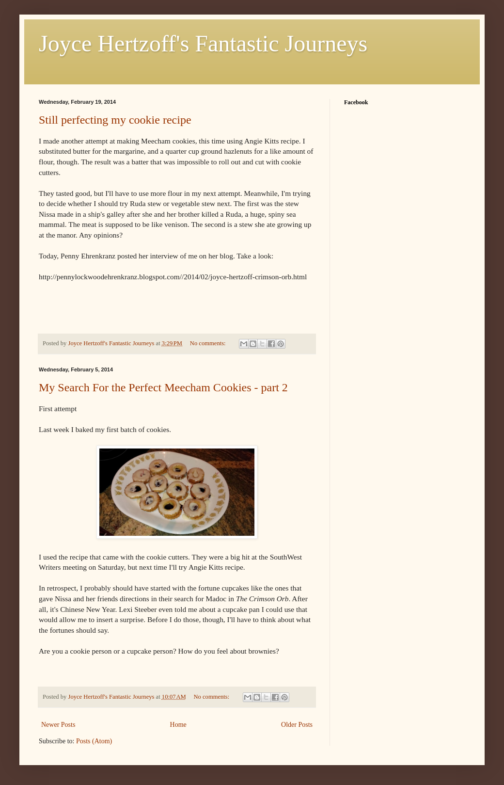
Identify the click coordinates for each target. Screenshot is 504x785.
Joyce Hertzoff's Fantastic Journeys (203, 43)
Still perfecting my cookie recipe (115, 119)
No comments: (208, 343)
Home (178, 724)
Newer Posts (58, 724)
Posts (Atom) (94, 741)
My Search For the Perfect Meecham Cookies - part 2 (163, 387)
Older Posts (297, 724)
